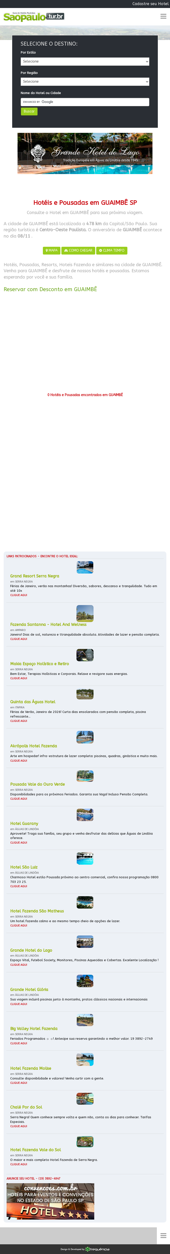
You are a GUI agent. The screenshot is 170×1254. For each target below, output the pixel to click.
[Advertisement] (85, 344)
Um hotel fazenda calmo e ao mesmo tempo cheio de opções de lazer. (65, 921)
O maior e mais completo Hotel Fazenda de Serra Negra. (54, 1160)
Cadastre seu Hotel (150, 3)
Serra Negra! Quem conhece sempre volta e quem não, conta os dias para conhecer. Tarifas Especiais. (80, 1119)
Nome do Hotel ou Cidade (41, 93)
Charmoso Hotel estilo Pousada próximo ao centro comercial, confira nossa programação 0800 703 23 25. (84, 879)
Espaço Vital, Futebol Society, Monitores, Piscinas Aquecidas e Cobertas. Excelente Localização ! (84, 960)
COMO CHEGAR (78, 250)
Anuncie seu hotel (21, 1178)
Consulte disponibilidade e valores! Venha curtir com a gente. (57, 1078)
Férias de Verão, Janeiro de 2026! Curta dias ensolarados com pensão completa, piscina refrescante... (78, 714)
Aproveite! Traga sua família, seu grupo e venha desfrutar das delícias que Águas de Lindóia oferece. (81, 836)
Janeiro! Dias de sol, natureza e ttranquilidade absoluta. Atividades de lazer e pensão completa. (85, 634)
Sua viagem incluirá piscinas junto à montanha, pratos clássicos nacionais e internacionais (79, 999)
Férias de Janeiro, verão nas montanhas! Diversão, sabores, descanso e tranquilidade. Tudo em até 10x (83, 588)
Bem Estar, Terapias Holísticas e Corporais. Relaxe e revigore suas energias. (69, 674)
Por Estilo (28, 52)
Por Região (29, 73)
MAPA (51, 250)
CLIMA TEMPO (111, 250)
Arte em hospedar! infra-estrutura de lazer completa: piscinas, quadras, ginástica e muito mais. (84, 756)
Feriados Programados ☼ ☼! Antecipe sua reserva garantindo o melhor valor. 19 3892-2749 (81, 1038)
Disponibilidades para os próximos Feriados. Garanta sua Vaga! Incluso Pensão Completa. (79, 794)
